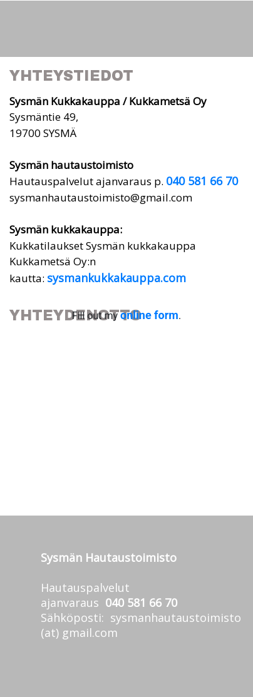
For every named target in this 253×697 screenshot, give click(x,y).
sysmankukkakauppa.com (116, 277)
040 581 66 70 (202, 180)
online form (149, 315)
